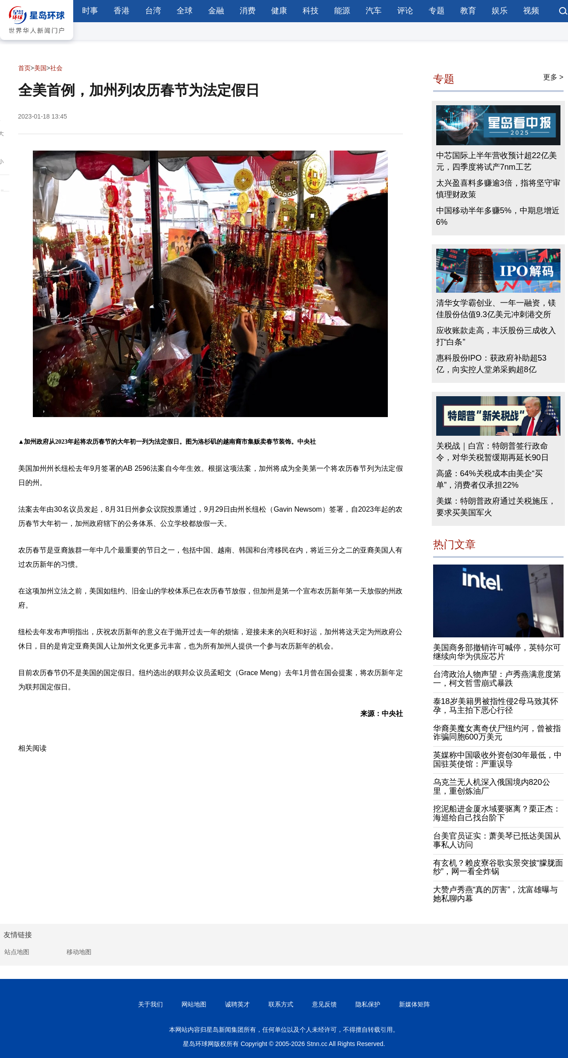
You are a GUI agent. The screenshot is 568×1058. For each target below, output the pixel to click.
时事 (90, 10)
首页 (24, 68)
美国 (40, 68)
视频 (531, 10)
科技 (311, 10)
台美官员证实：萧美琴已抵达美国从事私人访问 (497, 840)
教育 (468, 10)
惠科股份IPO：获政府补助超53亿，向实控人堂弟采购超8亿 (491, 364)
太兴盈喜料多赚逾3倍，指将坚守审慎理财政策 (498, 189)
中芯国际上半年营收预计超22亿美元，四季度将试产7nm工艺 (496, 161)
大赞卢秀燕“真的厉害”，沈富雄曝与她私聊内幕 (495, 894)
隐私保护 (367, 1004)
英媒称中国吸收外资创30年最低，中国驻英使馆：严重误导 (497, 759)
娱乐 (500, 10)
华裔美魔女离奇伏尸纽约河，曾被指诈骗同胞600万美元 (497, 733)
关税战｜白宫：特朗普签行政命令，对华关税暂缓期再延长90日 (492, 451)
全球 (185, 10)
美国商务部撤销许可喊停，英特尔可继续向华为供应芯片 (497, 652)
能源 (342, 10)
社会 (56, 68)
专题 (437, 10)
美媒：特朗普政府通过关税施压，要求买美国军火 (496, 507)
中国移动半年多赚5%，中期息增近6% (498, 216)
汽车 (374, 10)
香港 (122, 10)
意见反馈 (324, 1004)
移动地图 (79, 951)
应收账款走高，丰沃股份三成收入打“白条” (496, 336)
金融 (216, 10)
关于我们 (150, 1004)
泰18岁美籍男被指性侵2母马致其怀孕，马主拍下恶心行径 (495, 706)
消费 (248, 10)
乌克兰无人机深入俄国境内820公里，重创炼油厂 (491, 786)
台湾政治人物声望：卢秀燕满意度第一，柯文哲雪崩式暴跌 (497, 679)
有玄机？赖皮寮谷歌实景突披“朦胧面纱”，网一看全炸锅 (498, 867)
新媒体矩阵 (414, 1004)
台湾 (153, 10)
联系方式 (280, 1004)
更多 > (553, 77)
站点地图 (16, 951)
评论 (405, 10)
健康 (279, 10)
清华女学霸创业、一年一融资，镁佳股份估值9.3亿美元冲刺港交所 (496, 308)
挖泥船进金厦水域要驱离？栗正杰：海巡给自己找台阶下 (497, 813)
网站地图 (193, 1004)
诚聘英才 (237, 1004)
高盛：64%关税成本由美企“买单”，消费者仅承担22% (489, 479)
